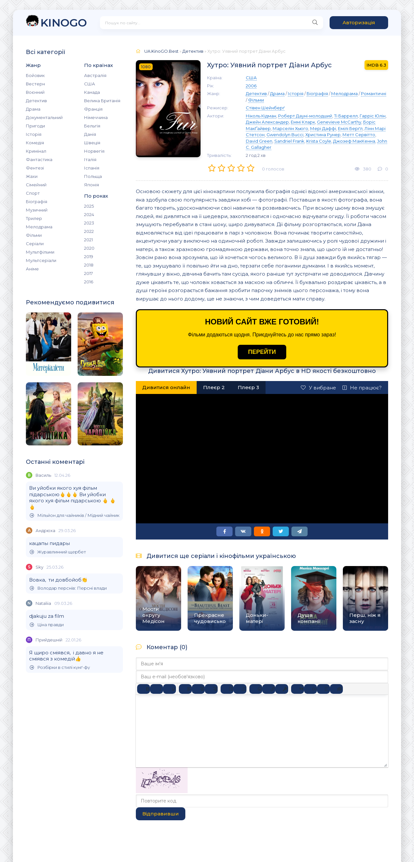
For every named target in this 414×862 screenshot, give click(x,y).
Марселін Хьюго (290, 128)
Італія (90, 159)
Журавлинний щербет (58, 552)
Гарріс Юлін (373, 115)
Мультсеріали (41, 260)
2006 (251, 85)
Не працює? (362, 388)
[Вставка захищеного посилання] (281, 689)
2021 (88, 239)
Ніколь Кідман (261, 115)
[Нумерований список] (240, 689)
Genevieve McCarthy (339, 122)
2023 (89, 222)
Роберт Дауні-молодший (305, 115)
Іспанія (91, 167)
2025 (89, 206)
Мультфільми (40, 252)
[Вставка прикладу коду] (310, 689)
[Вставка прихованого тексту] (336, 689)
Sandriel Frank (289, 141)
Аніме (32, 268)
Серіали (35, 243)
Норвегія (94, 151)
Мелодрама (39, 226)
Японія (91, 184)
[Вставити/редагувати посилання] (268, 689)
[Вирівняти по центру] (198, 689)
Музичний (37, 210)
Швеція (92, 142)
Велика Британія (102, 100)
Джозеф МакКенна (354, 141)
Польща (93, 176)
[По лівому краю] (185, 689)
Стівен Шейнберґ (265, 107)
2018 (88, 264)
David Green (259, 141)
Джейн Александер (267, 122)
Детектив (36, 100)
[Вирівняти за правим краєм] (211, 689)
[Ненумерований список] (227, 689)
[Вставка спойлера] (323, 689)
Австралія (95, 75)
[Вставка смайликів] (255, 689)
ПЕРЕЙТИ (262, 352)
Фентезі (35, 167)
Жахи (32, 176)
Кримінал (36, 151)
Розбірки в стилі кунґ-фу (60, 667)
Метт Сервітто (359, 134)
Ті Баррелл (346, 115)
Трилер (34, 218)
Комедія (35, 142)
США (89, 83)
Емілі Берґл (350, 128)
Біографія (36, 201)
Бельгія (92, 125)
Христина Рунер (323, 134)
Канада (92, 92)
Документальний (44, 117)
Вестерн (35, 83)
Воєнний (35, 92)
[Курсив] (156, 689)
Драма (33, 109)
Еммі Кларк (303, 122)
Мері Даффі (323, 128)
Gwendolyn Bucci (285, 134)
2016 (88, 281)
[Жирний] (143, 689)
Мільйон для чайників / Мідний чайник (74, 515)
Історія (33, 134)
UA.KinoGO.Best (161, 51)
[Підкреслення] (169, 689)
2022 (89, 231)
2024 (89, 214)
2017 (88, 273)
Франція (93, 109)
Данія (90, 134)
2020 (89, 248)
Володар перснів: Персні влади (68, 588)
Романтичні (373, 93)
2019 (88, 256)
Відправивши (160, 814)
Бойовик (35, 75)
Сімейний (36, 184)
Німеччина (96, 117)
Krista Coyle (318, 141)
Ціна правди (47, 625)
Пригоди (35, 125)
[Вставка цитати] (297, 689)
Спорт (33, 193)
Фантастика (39, 159)
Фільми (34, 235)
